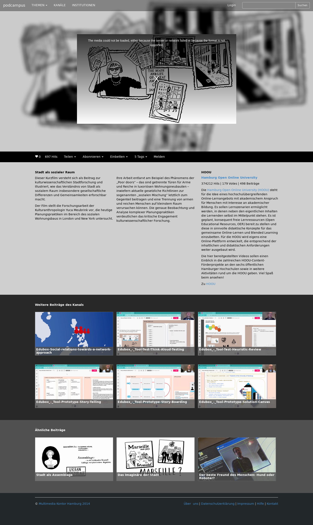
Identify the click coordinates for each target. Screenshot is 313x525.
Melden (159, 157)
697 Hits (51, 157)
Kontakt (272, 504)
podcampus (14, 5)
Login (232, 5)
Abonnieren (93, 157)
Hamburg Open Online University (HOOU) (238, 190)
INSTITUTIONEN (83, 5)
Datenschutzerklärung (218, 504)
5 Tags (141, 157)
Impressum (245, 504)
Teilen (70, 157)
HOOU (210, 284)
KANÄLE (60, 5)
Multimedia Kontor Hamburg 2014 (64, 504)
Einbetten (119, 157)
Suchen (302, 5)
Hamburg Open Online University (229, 177)
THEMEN (39, 5)
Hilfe (260, 504)
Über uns (191, 504)
